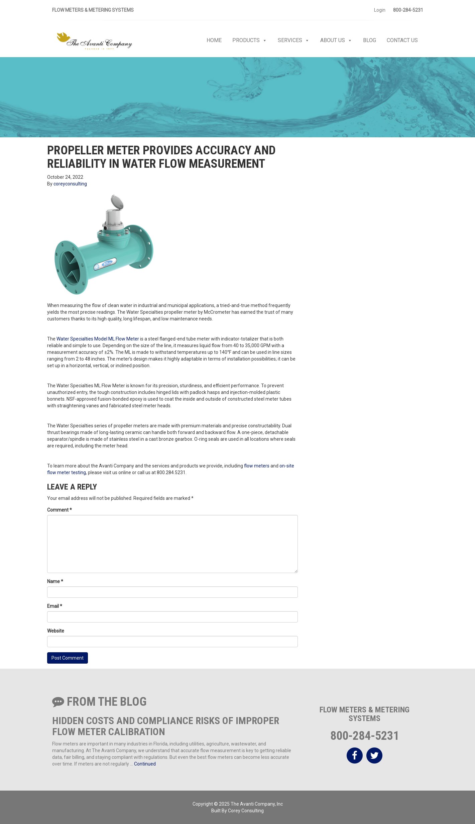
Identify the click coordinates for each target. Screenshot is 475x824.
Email (54, 606)
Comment (59, 510)
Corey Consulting (246, 810)
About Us (336, 40)
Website (55, 631)
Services (294, 40)
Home (214, 40)
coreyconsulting (70, 183)
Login (379, 10)
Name (55, 581)
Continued (145, 764)
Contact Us (402, 40)
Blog (369, 40)
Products (249, 40)
